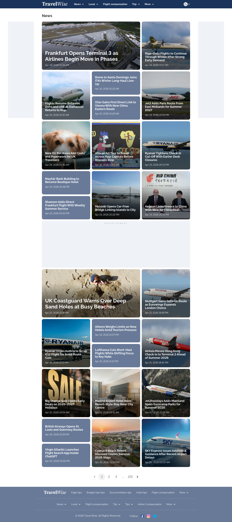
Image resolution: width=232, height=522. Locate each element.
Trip (136, 4)
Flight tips (76, 492)
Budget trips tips (96, 492)
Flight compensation (115, 4)
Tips (129, 504)
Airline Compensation (150, 504)
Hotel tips (141, 492)
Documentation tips (120, 492)
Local (93, 4)
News (79, 4)
